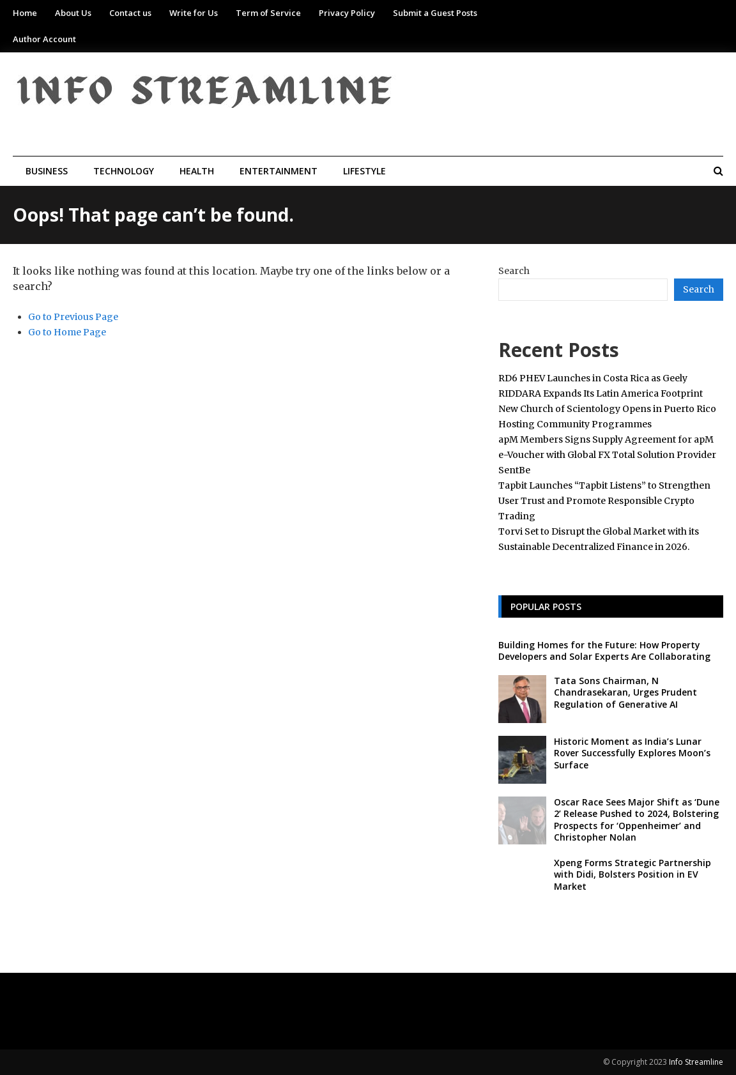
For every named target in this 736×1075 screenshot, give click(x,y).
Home (25, 13)
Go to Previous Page (73, 317)
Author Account (44, 39)
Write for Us (193, 13)
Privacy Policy (347, 13)
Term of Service (268, 13)
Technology (123, 171)
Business (47, 171)
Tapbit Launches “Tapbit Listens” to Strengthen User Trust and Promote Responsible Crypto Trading (604, 501)
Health (197, 171)
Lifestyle (364, 171)
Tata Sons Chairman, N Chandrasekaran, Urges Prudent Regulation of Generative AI (625, 692)
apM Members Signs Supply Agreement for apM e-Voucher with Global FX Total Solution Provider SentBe (607, 455)
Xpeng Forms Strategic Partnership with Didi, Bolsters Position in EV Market (632, 874)
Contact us (130, 13)
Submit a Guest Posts (435, 13)
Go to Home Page (67, 332)
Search (514, 271)
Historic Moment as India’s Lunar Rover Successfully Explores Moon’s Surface (632, 752)
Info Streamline (696, 1061)
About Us (73, 13)
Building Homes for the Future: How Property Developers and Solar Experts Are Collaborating (604, 650)
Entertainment (279, 171)
